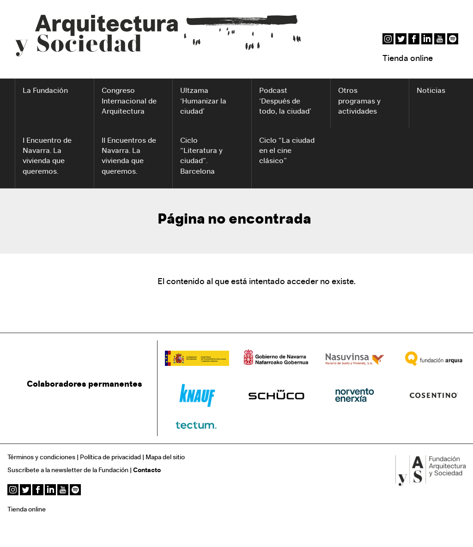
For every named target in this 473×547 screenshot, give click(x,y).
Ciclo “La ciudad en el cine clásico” (287, 151)
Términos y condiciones (41, 458)
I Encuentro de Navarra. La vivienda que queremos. (47, 156)
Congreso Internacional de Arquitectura (129, 101)
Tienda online (407, 59)
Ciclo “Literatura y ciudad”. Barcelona (201, 156)
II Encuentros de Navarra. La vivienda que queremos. (129, 156)
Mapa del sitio (165, 458)
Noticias (431, 91)
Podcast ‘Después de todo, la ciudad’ (285, 101)
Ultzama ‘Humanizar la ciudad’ (203, 101)
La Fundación (45, 91)
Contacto (147, 471)
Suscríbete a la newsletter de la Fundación (67, 471)
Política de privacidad (110, 458)
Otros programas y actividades (359, 101)
